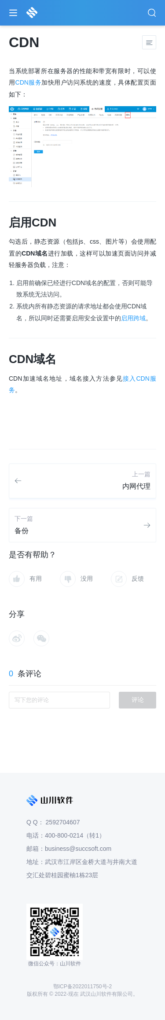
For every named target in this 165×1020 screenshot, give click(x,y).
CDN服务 (28, 82)
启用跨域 (133, 318)
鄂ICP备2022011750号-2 (82, 986)
